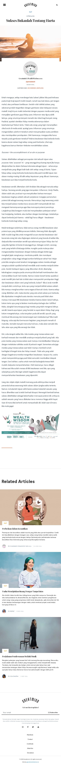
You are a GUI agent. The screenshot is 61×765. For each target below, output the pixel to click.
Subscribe (53, 712)
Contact (30, 739)
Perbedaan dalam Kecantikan (14, 528)
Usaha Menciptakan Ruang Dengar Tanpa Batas (22, 591)
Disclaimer (30, 753)
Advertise (30, 748)
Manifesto (30, 735)
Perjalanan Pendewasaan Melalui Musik (19, 656)
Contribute (30, 744)
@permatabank (30, 82)
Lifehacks (30, 16)
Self (30, 12)
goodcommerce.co (33, 762)
